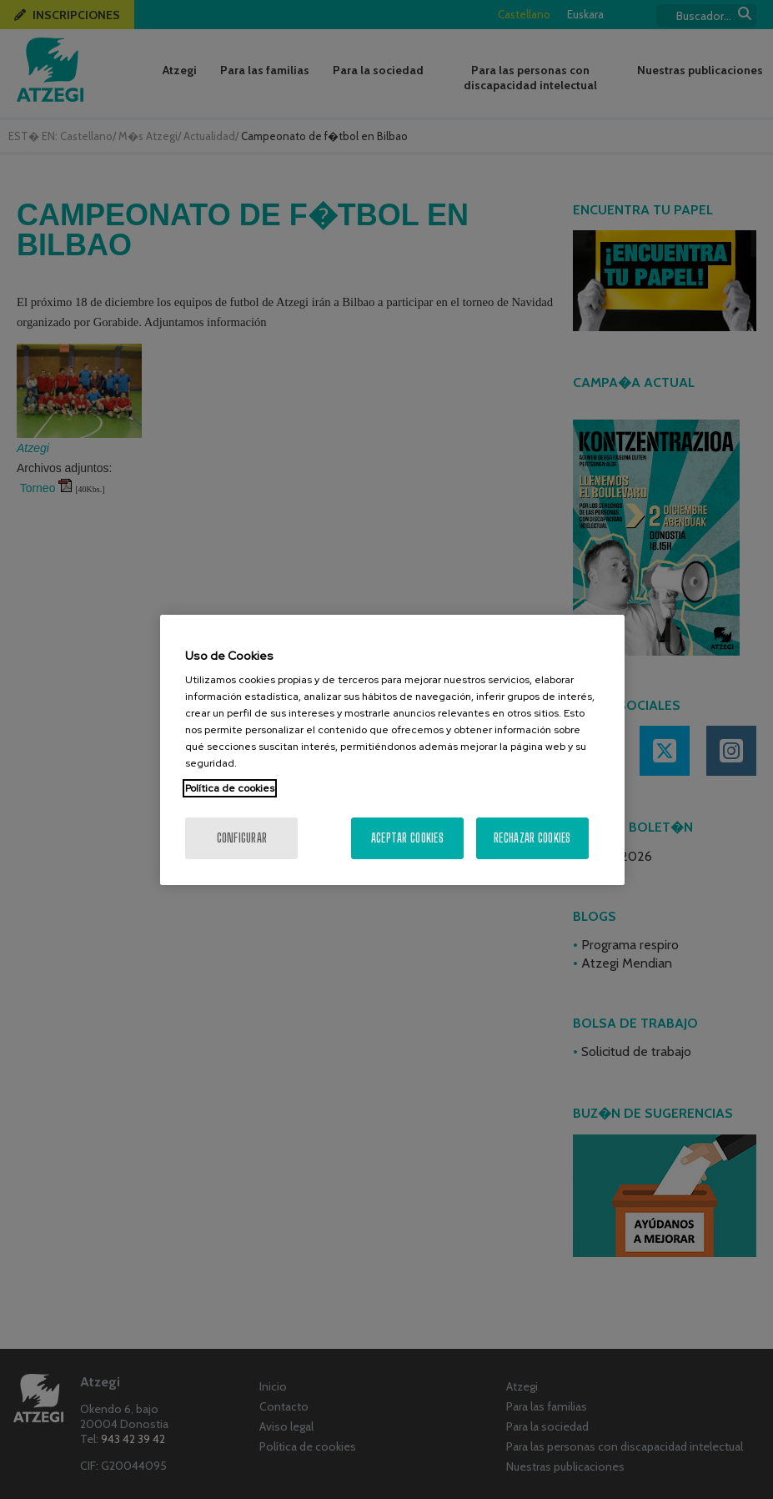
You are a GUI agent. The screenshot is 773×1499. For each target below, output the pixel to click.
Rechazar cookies (532, 838)
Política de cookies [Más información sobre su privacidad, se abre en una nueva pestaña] (229, 788)
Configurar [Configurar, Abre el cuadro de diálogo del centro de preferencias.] (242, 838)
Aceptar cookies (407, 838)
